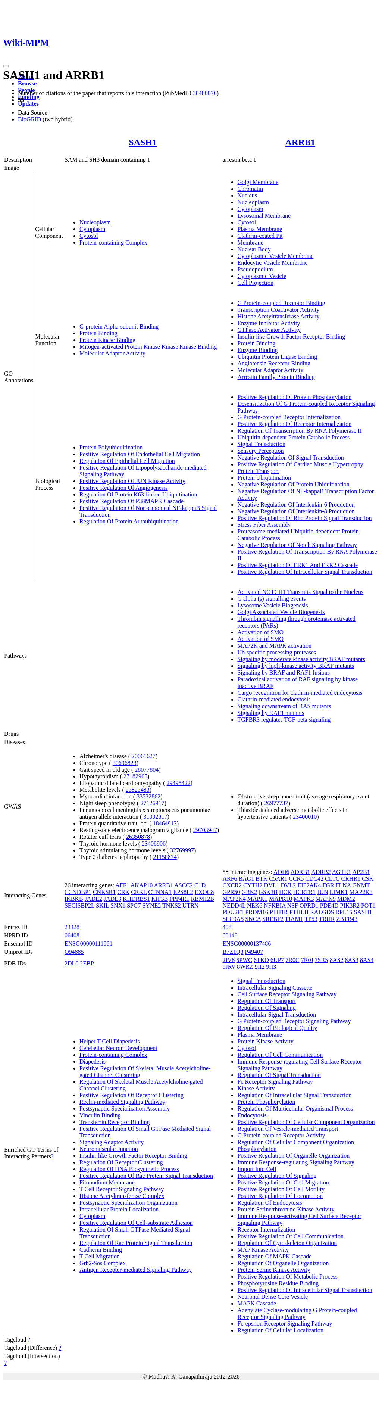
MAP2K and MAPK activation (274, 645)
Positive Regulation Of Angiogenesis (123, 488)
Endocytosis (251, 1115)
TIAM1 (294, 919)
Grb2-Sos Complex (102, 1263)
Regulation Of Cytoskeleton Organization (287, 1243)
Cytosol (88, 236)
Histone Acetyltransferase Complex (122, 1196)
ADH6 (281, 872)
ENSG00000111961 (89, 943)
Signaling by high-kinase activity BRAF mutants (295, 666)
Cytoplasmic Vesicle (261, 276)
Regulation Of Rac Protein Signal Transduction (135, 1243)
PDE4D (329, 905)
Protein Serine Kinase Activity (273, 1270)
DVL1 (271, 885)
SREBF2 (273, 919)
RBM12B (202, 899)
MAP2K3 (360, 892)
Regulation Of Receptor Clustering (121, 1162)
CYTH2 (253, 885)
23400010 (305, 816)
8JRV (228, 967)
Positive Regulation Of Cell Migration (283, 1182)
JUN (322, 892)
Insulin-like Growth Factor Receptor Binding (291, 336)
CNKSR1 (104, 892)
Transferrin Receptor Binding (114, 1122)
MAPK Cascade (256, 1303)
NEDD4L (233, 905)
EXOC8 (204, 892)
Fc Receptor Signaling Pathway (275, 1081)
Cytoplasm (92, 229)
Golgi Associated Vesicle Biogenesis (281, 612)
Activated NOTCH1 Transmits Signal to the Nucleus (300, 592)
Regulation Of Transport (266, 1001)
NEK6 (254, 905)
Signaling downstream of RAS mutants (284, 706)
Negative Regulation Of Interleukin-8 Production (296, 511)
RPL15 (343, 912)
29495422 (179, 783)
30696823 (125, 763)
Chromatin (250, 189)
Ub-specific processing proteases (276, 652)
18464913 (165, 823)
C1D (200, 885)
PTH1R (279, 912)
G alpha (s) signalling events (271, 598)
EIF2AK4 (309, 885)
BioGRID (29, 119)
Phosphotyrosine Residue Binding (278, 1283)
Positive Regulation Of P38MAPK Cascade (131, 501)
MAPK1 (257, 899)
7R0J (307, 960)
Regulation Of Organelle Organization (283, 1263)
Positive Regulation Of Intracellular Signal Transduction (304, 572)
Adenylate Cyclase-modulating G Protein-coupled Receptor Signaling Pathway (297, 1313)
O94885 (74, 952)
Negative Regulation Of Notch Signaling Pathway (297, 545)
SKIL (102, 905)
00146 (229, 935)
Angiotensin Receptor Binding (273, 363)
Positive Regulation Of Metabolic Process (287, 1276)
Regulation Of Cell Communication (280, 1055)
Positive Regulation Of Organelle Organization (293, 1155)
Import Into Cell (256, 1169)
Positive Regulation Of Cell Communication (290, 1236)
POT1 (368, 905)
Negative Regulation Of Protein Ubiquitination (293, 484)
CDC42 (314, 878)
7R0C (292, 960)
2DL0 (71, 963)
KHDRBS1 (136, 899)
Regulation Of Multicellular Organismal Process (295, 1108)
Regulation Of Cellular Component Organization (295, 1142)
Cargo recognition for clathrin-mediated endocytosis (299, 692)
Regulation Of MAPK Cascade (274, 1256)
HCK (285, 892)
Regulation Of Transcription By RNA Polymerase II (299, 430)
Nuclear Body (253, 249)
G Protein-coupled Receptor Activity (281, 1135)
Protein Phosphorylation (266, 1102)
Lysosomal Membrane (264, 215)
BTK (261, 878)
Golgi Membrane (257, 182)
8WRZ (245, 967)
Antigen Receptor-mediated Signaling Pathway (135, 1270)
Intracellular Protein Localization (119, 1209)
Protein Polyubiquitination (111, 447)
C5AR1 (278, 878)
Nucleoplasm (95, 222)
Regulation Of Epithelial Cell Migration (127, 461)
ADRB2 (321, 872)
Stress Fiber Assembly (264, 525)
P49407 (254, 952)
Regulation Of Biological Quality (277, 1028)
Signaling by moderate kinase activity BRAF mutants (301, 659)
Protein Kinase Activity (265, 1041)
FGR (328, 885)
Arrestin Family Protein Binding (276, 377)
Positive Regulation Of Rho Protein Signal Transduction (304, 518)
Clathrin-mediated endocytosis (273, 699)
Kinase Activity (256, 1088)
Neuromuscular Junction (108, 1149)
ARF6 (229, 878)
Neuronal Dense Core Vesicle (272, 1297)
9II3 (271, 967)
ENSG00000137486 (246, 943)
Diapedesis (92, 1061)
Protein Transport (258, 471)
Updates (28, 103)
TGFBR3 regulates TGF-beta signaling (284, 719)
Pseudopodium (255, 269)
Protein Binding (98, 333)
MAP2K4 (233, 899)
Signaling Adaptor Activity (111, 1142)
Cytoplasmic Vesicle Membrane (275, 256)
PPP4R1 (179, 899)
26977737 (276, 803)
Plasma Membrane (259, 229)
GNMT (361, 885)
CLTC (332, 878)
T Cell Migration (99, 1256)
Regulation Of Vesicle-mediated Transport (287, 1129)
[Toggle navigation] (6, 66)
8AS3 (351, 960)
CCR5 (296, 878)
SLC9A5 (233, 919)
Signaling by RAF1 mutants (270, 713)
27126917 (152, 803)
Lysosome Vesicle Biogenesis (272, 605)
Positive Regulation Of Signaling (276, 1176)
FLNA (343, 885)
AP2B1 (361, 872)
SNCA (253, 919)
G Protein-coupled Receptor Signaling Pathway (294, 1021)
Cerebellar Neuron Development (118, 1048)
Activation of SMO (260, 632)
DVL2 (288, 885)
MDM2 (346, 899)
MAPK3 (304, 899)
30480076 (205, 93)
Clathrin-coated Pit (259, 236)
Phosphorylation (256, 1149)
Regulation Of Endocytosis (269, 1202)
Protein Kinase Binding (107, 340)
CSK (367, 878)
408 (226, 927)
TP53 (310, 919)
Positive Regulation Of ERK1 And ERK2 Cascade (297, 565)
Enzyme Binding (257, 350)
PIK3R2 (349, 905)
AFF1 (122, 885)
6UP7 (277, 960)
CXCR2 (232, 885)
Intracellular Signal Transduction (276, 1014)
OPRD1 (309, 905)
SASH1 (143, 142)
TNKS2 (171, 905)
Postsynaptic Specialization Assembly (124, 1108)
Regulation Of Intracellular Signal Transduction (294, 1095)
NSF (292, 905)
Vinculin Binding (100, 1115)
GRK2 (249, 892)
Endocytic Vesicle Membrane (272, 262)
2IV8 (228, 960)
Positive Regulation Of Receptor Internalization (294, 424)
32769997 (182, 850)
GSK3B (268, 892)
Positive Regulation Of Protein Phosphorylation (294, 397)
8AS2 (336, 960)
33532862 (148, 796)
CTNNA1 (160, 892)
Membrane (250, 242)
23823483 (138, 790)
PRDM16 (256, 912)
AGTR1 (341, 872)
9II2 (260, 967)
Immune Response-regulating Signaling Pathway (295, 1162)
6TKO (261, 960)
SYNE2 (152, 905)
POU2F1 (233, 912)
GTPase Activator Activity (269, 330)
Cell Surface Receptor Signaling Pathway (286, 994)
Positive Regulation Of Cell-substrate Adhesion (136, 1223)
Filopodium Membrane (107, 1182)
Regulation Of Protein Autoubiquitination (129, 521)
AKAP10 (142, 885)
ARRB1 (300, 142)
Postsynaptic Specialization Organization (128, 1202)
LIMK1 (339, 892)
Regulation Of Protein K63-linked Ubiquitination (138, 494)
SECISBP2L (79, 905)
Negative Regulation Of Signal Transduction (290, 457)
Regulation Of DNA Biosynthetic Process (129, 1169)
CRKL (139, 892)
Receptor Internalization (266, 1229)
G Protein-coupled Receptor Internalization (289, 417)
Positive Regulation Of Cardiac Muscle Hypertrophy (300, 464)
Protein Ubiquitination (264, 477)
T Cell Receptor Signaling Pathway (121, 1189)
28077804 (147, 769)
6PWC (244, 960)
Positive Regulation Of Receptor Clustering (131, 1095)
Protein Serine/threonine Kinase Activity (285, 1209)
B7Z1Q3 (232, 952)
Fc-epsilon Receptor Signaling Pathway (284, 1323)
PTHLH (299, 912)
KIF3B (159, 899)
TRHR (327, 919)
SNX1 (117, 905)
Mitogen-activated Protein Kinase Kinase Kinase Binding (148, 346)
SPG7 (134, 905)
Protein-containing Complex (113, 242)
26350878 (138, 837)
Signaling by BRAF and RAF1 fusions (283, 672)
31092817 (155, 816)
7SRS (321, 960)
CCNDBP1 (78, 892)
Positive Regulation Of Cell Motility (281, 1189)
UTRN (190, 905)
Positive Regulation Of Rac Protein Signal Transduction (146, 1176)
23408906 (154, 843)
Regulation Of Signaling (266, 1008)
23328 (72, 927)
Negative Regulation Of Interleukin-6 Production (296, 504)
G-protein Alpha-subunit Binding (119, 326)
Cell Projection (255, 283)
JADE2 (93, 899)
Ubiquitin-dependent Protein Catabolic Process (293, 437)
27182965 (135, 776)
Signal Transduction (261, 444)
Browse (27, 83)
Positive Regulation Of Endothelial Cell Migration (139, 454)
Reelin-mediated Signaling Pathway (122, 1102)
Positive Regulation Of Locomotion (280, 1196)
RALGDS (322, 912)
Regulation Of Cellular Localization (280, 1330)
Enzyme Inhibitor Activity (268, 323)
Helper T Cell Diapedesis (109, 1041)
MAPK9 (325, 899)
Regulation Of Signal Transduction (279, 1075)
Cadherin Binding (100, 1249)
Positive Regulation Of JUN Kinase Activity (132, 481)
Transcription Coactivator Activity (278, 309)
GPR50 (231, 892)
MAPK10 (280, 899)
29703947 (205, 830)
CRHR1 (351, 878)
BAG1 (246, 878)
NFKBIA (275, 905)
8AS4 (366, 960)
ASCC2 (183, 885)
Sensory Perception (260, 451)
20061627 (144, 756)
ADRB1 (300, 872)
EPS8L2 (183, 892)
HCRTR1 (304, 892)
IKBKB (74, 899)
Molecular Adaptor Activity (112, 353)
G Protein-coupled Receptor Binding (281, 303)
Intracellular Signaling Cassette (274, 987)
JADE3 (112, 899)
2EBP (87, 963)
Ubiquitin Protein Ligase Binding (277, 357)
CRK (123, 892)
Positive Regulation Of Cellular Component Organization (306, 1122)
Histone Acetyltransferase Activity (278, 316)
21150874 (164, 857)
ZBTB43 (346, 919)
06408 (72, 935)
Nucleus (247, 195)
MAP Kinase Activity (263, 1249)
